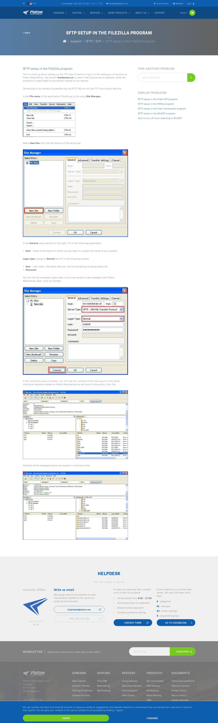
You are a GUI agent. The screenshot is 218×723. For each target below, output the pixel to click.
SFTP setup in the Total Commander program (162, 108)
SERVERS (95, 12)
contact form (136, 622)
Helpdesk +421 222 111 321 (82, 3)
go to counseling (178, 622)
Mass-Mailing (154, 695)
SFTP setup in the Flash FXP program (158, 99)
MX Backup (153, 690)
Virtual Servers (130, 680)
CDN (149, 699)
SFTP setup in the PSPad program (156, 103)
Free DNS (102, 680)
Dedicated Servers (132, 685)
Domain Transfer (81, 685)
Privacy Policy (178, 690)
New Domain (79, 680)
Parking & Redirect (82, 690)
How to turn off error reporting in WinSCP (160, 118)
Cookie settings (179, 699)
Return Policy (178, 695)
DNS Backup (153, 685)
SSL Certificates (155, 680)
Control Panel (161, 3)
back (26, 32)
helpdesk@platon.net (117, 3)
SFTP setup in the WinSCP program (156, 113)
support (76, 41)
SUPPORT (160, 12)
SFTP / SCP (93, 41)
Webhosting (103, 685)
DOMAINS (59, 12)
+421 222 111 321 (85, 618)
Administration (130, 690)
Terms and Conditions (183, 680)
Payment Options (180, 685)
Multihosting (104, 690)
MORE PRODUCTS (117, 12)
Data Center (128, 695)
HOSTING (77, 12)
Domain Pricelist (81, 695)
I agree (66, 718)
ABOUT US (140, 12)
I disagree (152, 718)
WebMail (178, 3)
